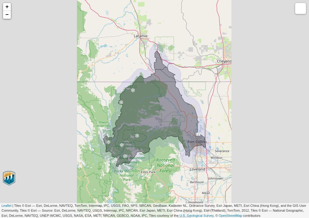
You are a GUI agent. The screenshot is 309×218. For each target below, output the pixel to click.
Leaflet (6, 205)
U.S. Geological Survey (197, 215)
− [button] (7, 14)
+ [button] (7, 7)
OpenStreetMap (230, 215)
